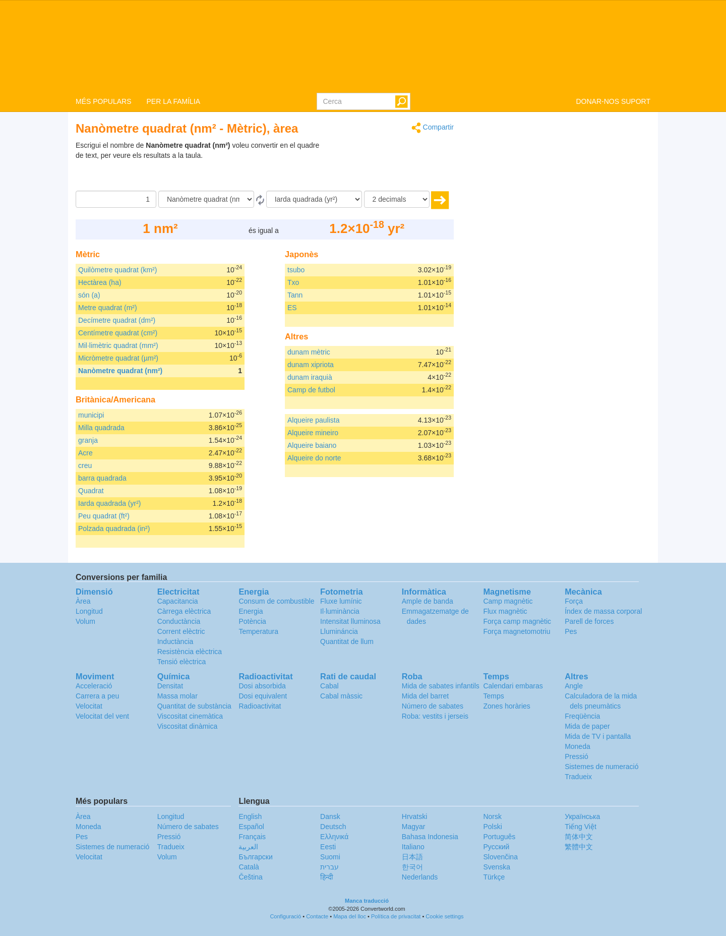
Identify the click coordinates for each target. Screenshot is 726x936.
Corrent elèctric (181, 631)
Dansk (330, 816)
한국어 (412, 867)
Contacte (317, 916)
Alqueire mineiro (312, 433)
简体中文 (579, 837)
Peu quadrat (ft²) (104, 516)
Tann (294, 295)
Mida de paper (587, 726)
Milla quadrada (101, 428)
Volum (85, 621)
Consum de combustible (276, 601)
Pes (571, 631)
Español (251, 827)
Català (248, 867)
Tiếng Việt (580, 827)
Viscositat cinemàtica (190, 716)
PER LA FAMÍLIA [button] (173, 101)
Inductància (175, 641)
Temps (493, 696)
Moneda (577, 746)
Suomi (330, 857)
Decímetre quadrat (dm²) (116, 320)
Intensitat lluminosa (350, 621)
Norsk (492, 816)
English (250, 816)
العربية (248, 847)
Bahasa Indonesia (430, 837)
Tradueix (578, 777)
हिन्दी (326, 877)
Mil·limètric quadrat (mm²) (118, 345)
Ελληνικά (334, 837)
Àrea (83, 601)
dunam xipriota (310, 365)
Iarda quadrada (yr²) (109, 503)
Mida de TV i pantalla (598, 736)
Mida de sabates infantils (440, 686)
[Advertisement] (391, 165)
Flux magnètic (505, 611)
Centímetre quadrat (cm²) (117, 333)
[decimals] (397, 199)
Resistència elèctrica (189, 652)
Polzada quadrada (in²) (114, 528)
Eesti (328, 847)
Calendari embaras (512, 686)
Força (574, 601)
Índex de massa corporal (603, 611)
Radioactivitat (259, 706)
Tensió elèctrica (181, 662)
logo (363, 46)
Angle (574, 686)
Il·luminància (339, 611)
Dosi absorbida (261, 686)
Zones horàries (506, 706)
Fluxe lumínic (340, 601)
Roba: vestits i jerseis (435, 716)
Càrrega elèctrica (184, 611)
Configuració (285, 916)
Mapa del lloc (349, 916)
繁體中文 (579, 847)
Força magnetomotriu (516, 631)
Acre (85, 453)
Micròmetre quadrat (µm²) (118, 358)
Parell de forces (589, 621)
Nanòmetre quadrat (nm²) (120, 371)
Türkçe (494, 877)
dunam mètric (308, 352)
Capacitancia (177, 601)
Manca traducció (367, 901)
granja (88, 440)
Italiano (413, 847)
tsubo (296, 270)
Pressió (576, 756)
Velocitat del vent (102, 716)
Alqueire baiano (311, 445)
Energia (250, 611)
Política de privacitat (395, 916)
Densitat (170, 686)
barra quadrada (102, 478)
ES (292, 308)
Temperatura (258, 631)
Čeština (250, 877)
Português (499, 837)
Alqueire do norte (314, 458)
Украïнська (582, 816)
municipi (91, 415)
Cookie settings (444, 916)
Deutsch (333, 827)
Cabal (329, 686)
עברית (329, 867)
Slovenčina (500, 857)
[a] (314, 199)
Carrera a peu (97, 696)
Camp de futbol (311, 390)
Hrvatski (415, 816)
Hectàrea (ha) (100, 282)
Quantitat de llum (347, 641)
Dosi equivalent (262, 696)
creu (85, 465)
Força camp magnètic (517, 621)
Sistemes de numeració (601, 767)
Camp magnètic (507, 601)
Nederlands (420, 877)
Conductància (179, 621)
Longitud (89, 611)
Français (252, 837)
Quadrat (91, 491)
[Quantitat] (116, 199)
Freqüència (582, 716)
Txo (293, 282)
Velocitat (89, 706)
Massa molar (177, 696)
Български (255, 857)
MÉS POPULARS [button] (103, 101)
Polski (492, 827)
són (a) (89, 295)
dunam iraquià (309, 377)
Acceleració (94, 686)
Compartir (432, 128)
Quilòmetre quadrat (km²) (117, 270)
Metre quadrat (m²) (107, 308)
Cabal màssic (341, 696)
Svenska (496, 867)
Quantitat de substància (194, 706)
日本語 (412, 857)
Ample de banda (427, 601)
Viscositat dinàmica (187, 726)
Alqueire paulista (313, 420)
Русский (496, 847)
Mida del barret (425, 696)
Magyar (414, 827)
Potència (252, 621)
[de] (206, 199)
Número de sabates (432, 706)
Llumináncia (339, 631)
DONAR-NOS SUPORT (613, 101)
